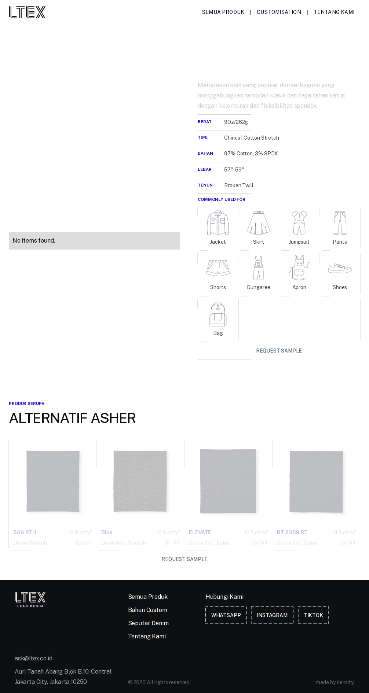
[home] (27, 12)
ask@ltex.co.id (33, 658)
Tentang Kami (334, 12)
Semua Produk (223, 12)
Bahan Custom (147, 610)
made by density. (335, 682)
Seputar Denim (148, 623)
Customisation (279, 12)
